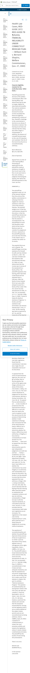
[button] (11, 14)
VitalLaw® (14, 2)
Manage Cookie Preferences (15, 345)
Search (25, 5)
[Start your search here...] (10, 5)
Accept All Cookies (15, 353)
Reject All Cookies (15, 349)
